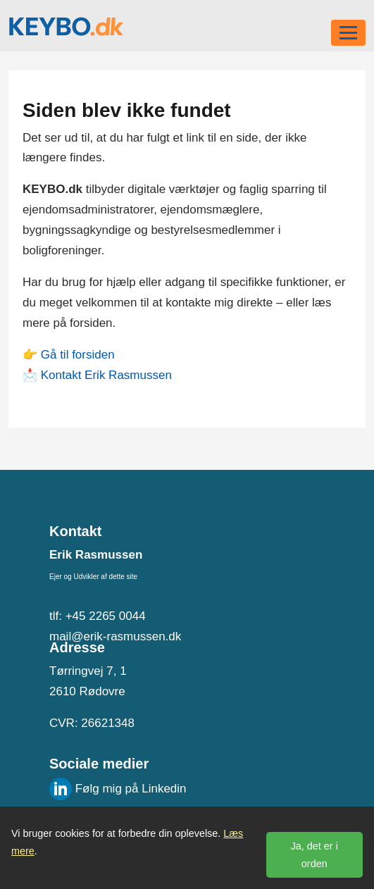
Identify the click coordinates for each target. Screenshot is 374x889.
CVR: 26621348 (92, 723)
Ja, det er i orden (314, 854)
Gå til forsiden (78, 354)
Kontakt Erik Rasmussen (106, 375)
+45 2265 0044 (106, 616)
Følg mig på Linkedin (118, 788)
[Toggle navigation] (348, 33)
